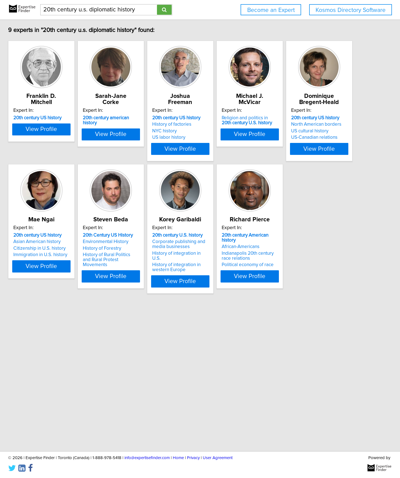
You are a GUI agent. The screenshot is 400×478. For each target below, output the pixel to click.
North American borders (64, 257)
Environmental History (228, 257)
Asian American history (145, 257)
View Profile (73, 159)
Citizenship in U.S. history (148, 264)
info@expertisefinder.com (147, 458)
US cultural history (57, 264)
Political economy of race (65, 409)
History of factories (224, 124)
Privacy (193, 458)
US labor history (221, 137)
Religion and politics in (317, 120)
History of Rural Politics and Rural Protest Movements (239, 273)
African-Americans (57, 391)
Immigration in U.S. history (149, 270)
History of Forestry (224, 264)
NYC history (217, 130)
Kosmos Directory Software (351, 10)
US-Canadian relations (62, 270)
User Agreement (217, 458)
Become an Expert (271, 10)
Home (178, 458)
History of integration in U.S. (317, 269)
